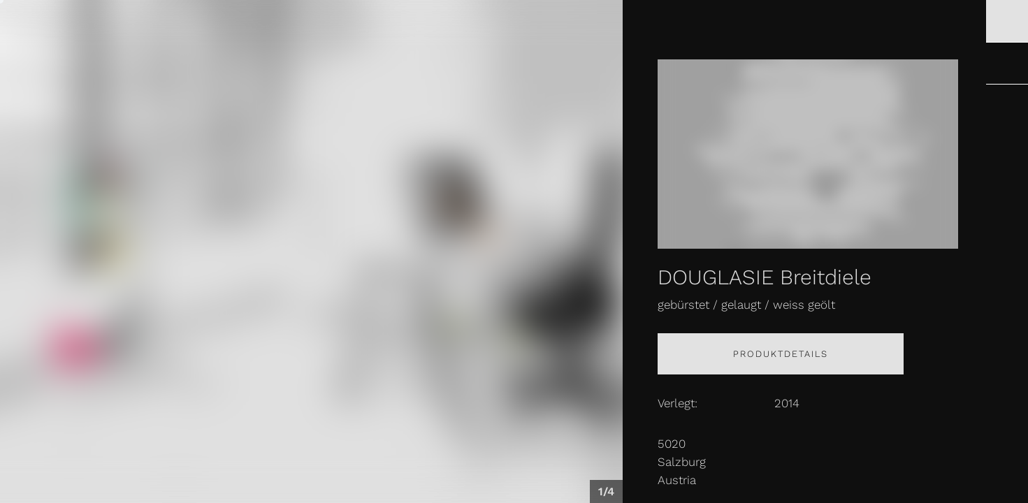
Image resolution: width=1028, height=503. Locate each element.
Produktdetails (780, 354)
